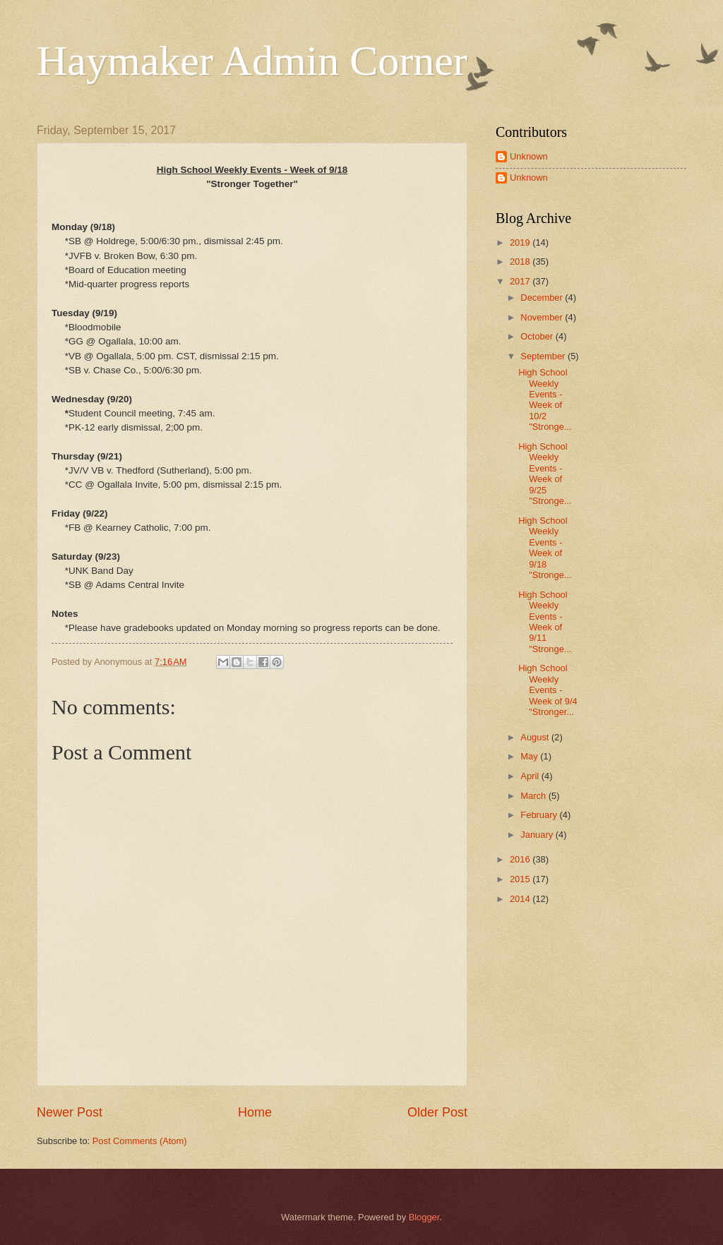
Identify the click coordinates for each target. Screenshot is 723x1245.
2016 (521, 859)
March (534, 795)
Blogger (424, 1217)
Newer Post (69, 1112)
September (544, 356)
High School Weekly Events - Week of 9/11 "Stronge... (544, 621)
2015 (521, 879)
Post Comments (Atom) (139, 1141)
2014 (521, 899)
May (530, 756)
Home (255, 1112)
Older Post (437, 1112)
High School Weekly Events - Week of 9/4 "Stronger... (547, 690)
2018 (521, 261)
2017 (521, 281)
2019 (521, 242)
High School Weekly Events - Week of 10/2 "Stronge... (544, 399)
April (530, 776)
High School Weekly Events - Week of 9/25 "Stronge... (544, 473)
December (542, 297)
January (537, 834)
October (537, 336)
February (539, 815)
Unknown (529, 156)
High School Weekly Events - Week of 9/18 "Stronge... (544, 547)
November (542, 317)
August (535, 737)
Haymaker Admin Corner (252, 60)
